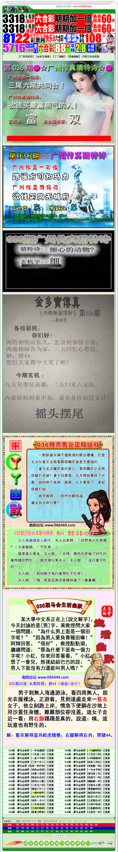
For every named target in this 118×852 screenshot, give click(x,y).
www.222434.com (82, 6)
